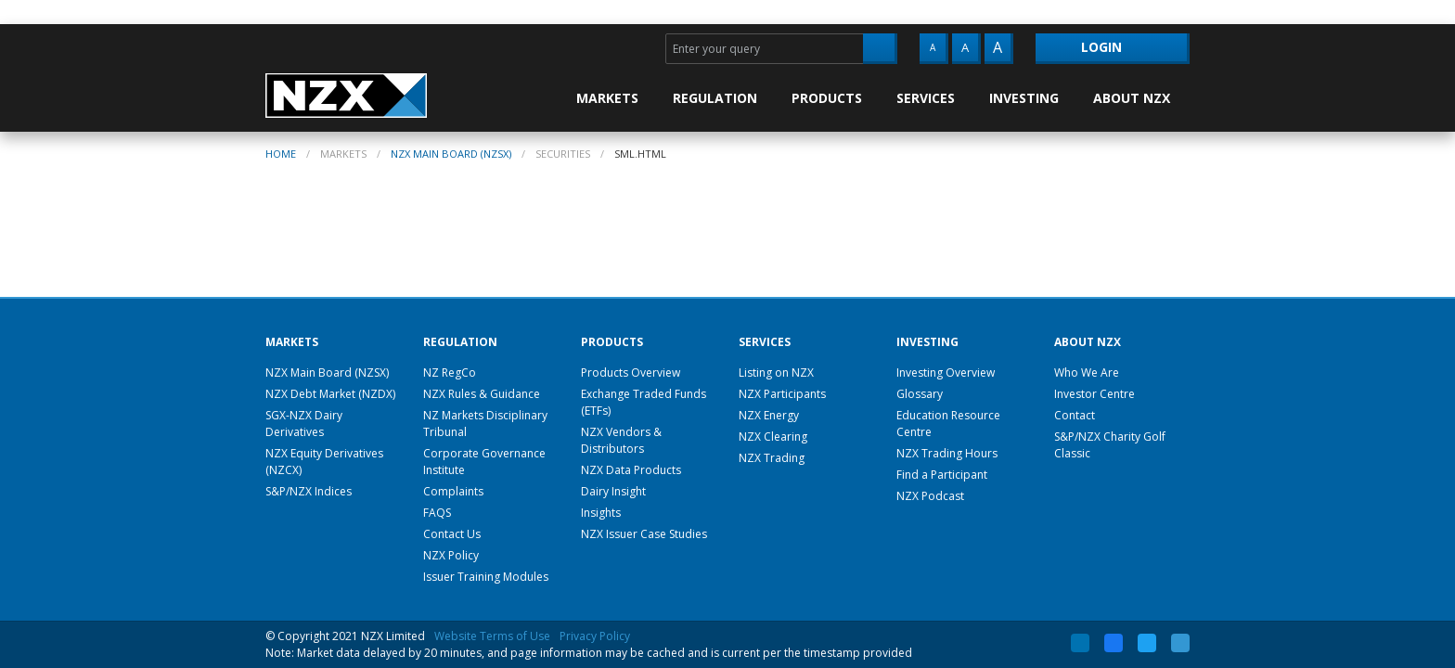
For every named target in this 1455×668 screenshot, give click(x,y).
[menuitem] (617, 98)
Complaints (453, 491)
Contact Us (452, 534)
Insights (601, 512)
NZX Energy (769, 415)
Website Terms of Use (492, 636)
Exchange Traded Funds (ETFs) (643, 402)
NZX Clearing (773, 436)
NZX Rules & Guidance (481, 394)
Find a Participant (941, 474)
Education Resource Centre (948, 423)
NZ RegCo (449, 372)
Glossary (919, 394)
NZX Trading (772, 458)
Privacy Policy (595, 636)
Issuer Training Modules (485, 576)
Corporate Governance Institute (484, 461)
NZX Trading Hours (947, 453)
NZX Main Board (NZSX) (451, 154)
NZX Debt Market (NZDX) (330, 394)
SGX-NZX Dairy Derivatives (303, 423)
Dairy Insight (613, 491)
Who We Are (1086, 372)
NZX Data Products (631, 470)
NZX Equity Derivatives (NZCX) (324, 461)
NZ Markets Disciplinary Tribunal (485, 423)
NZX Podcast (930, 496)
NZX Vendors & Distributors (621, 440)
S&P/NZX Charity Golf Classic (1109, 445)
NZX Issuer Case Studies (644, 534)
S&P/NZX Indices (308, 491)
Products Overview (630, 372)
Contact (1074, 415)
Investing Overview (945, 372)
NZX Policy (451, 555)
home (280, 154)
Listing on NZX (776, 372)
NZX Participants (782, 394)
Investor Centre (1094, 394)
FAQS (437, 512)
